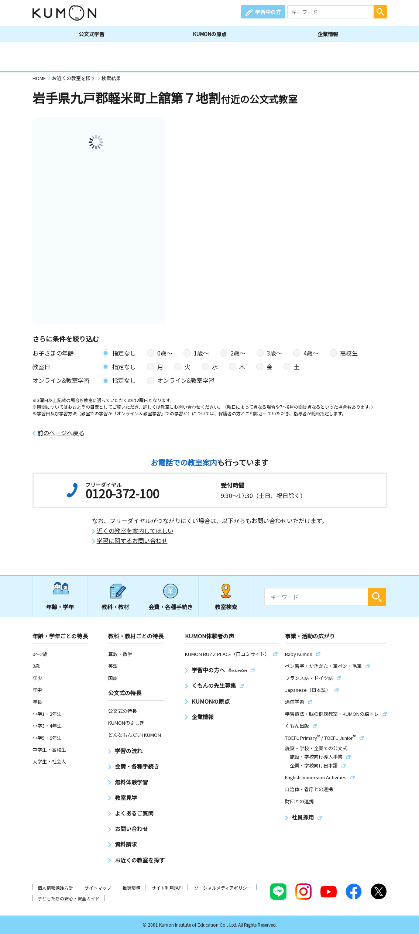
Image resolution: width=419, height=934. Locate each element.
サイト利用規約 (167, 888)
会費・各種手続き (170, 607)
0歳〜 (164, 352)
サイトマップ (98, 888)
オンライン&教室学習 (185, 380)
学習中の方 (268, 12)
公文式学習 (91, 34)
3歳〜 (274, 352)
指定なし (124, 352)
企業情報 (327, 34)
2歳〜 (237, 352)
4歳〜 (311, 352)
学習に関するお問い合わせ (132, 541)
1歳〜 (201, 352)
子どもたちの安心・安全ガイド (69, 898)
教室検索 (226, 607)
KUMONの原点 (210, 34)
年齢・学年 (60, 607)
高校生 (349, 352)
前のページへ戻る (61, 433)
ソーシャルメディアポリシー (222, 888)
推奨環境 (131, 888)
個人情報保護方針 (55, 888)
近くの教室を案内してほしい (135, 531)
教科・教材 (115, 607)
